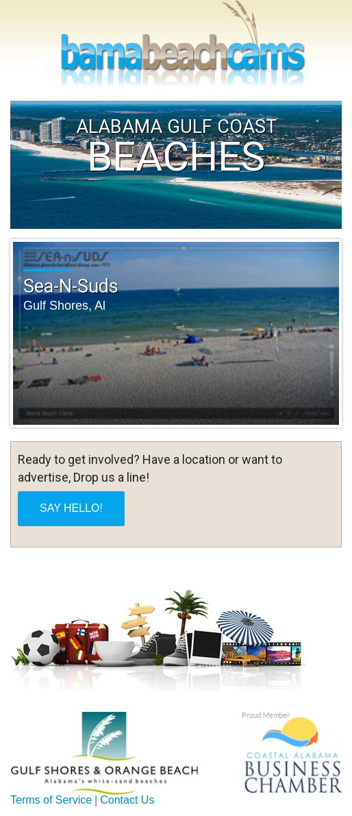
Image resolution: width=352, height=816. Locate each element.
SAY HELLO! (71, 508)
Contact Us (127, 800)
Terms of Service (51, 800)
